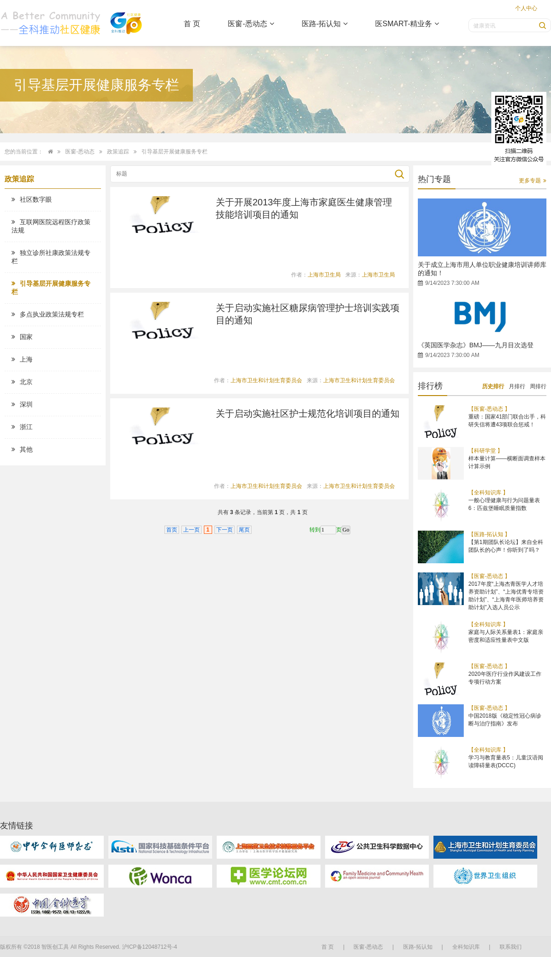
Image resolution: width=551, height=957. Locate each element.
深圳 (26, 404)
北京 (26, 381)
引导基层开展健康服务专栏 (174, 151)
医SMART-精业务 (407, 24)
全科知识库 (466, 947)
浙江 (26, 426)
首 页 (192, 24)
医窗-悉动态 (251, 24)
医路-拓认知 (325, 24)
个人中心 (526, 8)
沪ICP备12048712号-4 (149, 947)
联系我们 (511, 947)
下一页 (224, 530)
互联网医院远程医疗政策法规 (50, 226)
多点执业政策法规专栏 (52, 314)
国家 (26, 336)
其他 (26, 449)
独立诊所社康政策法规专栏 (50, 257)
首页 (171, 530)
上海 (26, 359)
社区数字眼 (36, 199)
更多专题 (530, 180)
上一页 (191, 530)
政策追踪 (118, 151)
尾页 (244, 530)
